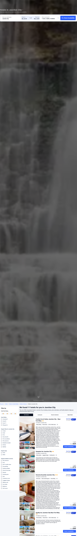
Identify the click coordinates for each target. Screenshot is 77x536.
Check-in (23, 17)
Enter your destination (6, 17)
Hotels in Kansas (23, 404)
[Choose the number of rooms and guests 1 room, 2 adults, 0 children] (50, 18)
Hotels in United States (13, 404)
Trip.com (2, 404)
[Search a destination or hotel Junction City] (10, 18)
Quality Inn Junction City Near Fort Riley (48, 510)
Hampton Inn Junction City (44, 451)
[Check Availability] (68, 18)
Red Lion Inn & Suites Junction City (46, 530)
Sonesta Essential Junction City (45, 472)
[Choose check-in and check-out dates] (26, 18)
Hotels (6, 404)
